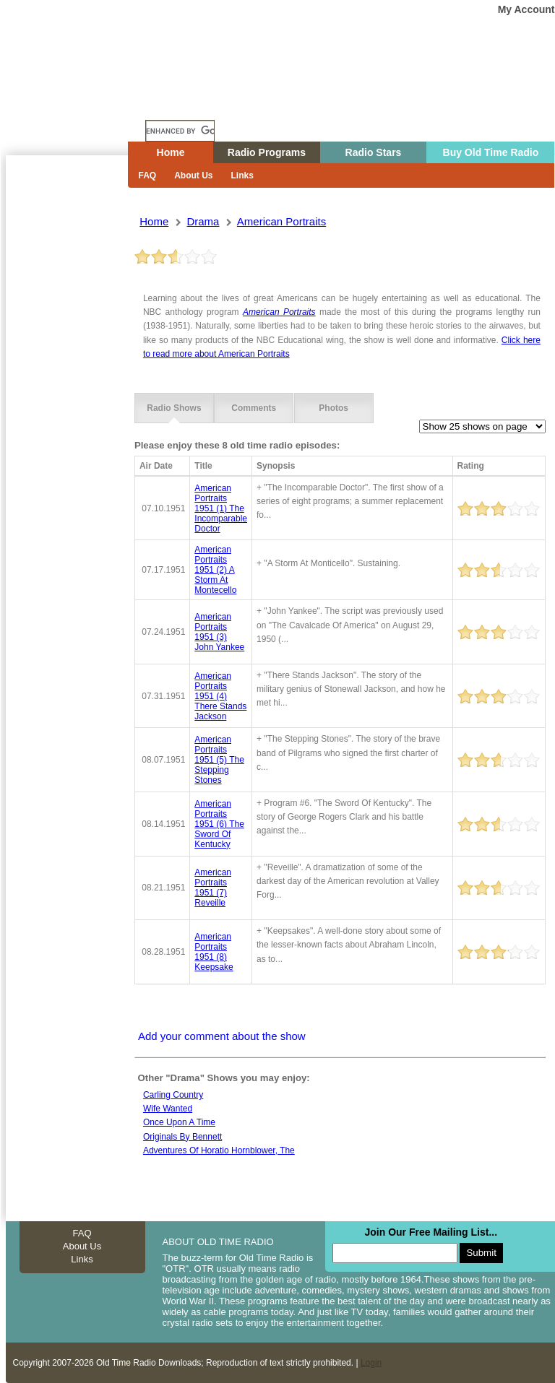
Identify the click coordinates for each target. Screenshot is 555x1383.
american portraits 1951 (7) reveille (212, 887)
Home (77, 103)
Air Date (156, 466)
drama (202, 221)
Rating (470, 466)
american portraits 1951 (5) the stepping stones (219, 759)
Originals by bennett (182, 1137)
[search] (180, 131)
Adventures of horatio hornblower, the (219, 1150)
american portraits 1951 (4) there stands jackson (220, 696)
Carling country (173, 1095)
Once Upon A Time (179, 1122)
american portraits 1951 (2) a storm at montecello (215, 570)
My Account (526, 9)
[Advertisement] (66, 415)
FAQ (148, 175)
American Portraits (279, 312)
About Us (193, 175)
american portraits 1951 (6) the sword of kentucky (219, 824)
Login (371, 1363)
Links (242, 175)
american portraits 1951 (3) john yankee (219, 632)
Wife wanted (167, 1109)
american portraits (281, 221)
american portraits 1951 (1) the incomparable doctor (220, 508)
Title (203, 466)
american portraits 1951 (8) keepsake (213, 952)
